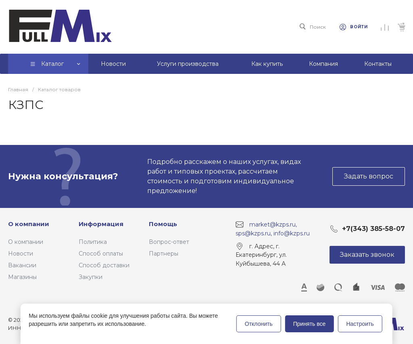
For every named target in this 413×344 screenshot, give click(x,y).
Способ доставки (104, 265)
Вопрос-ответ (169, 241)
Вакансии (22, 265)
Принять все (309, 324)
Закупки (90, 277)
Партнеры (163, 253)
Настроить (359, 324)
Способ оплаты (101, 253)
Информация (101, 224)
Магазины (22, 277)
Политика (93, 241)
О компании (28, 224)
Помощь (163, 224)
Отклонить (259, 324)
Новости (20, 253)
